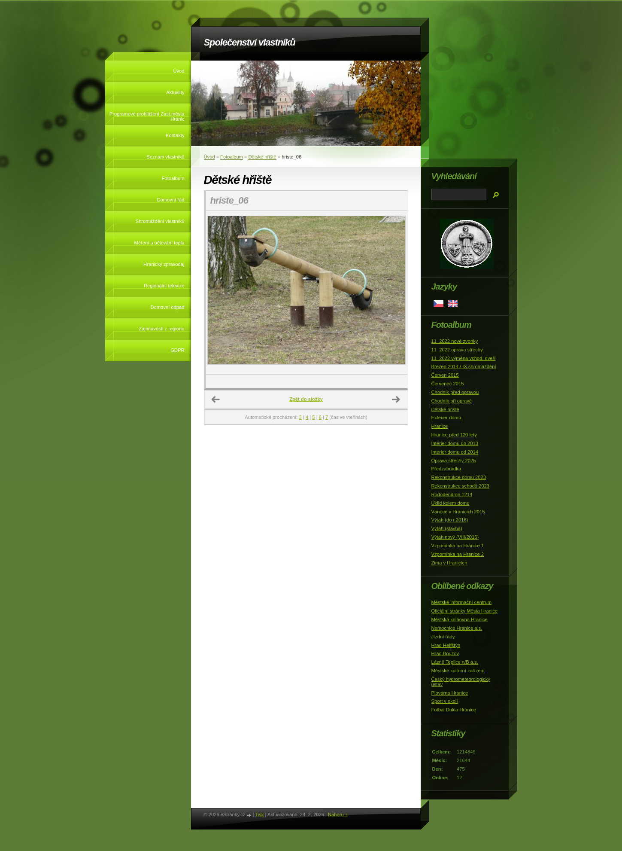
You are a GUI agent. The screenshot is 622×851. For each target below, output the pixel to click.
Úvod (178, 70)
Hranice (439, 426)
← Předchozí (215, 399)
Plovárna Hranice (449, 692)
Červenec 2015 (447, 383)
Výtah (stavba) (446, 528)
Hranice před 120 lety (454, 434)
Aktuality (175, 92)
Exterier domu (446, 417)
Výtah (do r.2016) (449, 519)
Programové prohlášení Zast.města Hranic (147, 116)
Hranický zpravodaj (163, 264)
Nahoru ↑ (337, 814)
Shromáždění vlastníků (160, 221)
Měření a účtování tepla (159, 242)
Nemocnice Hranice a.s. (456, 628)
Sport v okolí (444, 701)
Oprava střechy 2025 (453, 460)
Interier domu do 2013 (454, 443)
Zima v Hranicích (449, 562)
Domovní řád (170, 199)
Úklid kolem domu (450, 503)
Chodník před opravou (455, 392)
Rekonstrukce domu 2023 (458, 477)
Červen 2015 (445, 375)
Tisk (259, 814)
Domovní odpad (168, 307)
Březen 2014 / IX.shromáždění (463, 366)
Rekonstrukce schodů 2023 (460, 485)
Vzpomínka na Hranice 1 (457, 545)
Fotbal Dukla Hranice (453, 709)
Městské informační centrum (461, 602)
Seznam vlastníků (165, 156)
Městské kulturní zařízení (458, 670)
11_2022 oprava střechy (457, 349)
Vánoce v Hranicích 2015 (458, 511)
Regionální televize (164, 285)
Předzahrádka (446, 468)
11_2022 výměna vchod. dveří (463, 358)
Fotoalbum (173, 178)
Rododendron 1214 (452, 494)
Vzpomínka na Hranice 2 (457, 554)
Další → (396, 399)
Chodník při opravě (451, 400)
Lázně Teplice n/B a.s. (454, 662)
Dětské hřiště (262, 156)
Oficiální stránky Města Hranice (464, 610)
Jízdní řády (443, 636)
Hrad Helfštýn (446, 645)
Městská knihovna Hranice (459, 619)
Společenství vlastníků (249, 42)
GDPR (177, 350)
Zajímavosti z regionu (161, 328)
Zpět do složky (306, 399)
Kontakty (175, 135)
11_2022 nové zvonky (454, 341)
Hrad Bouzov (445, 653)
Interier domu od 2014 (454, 451)
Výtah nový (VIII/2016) (455, 537)
